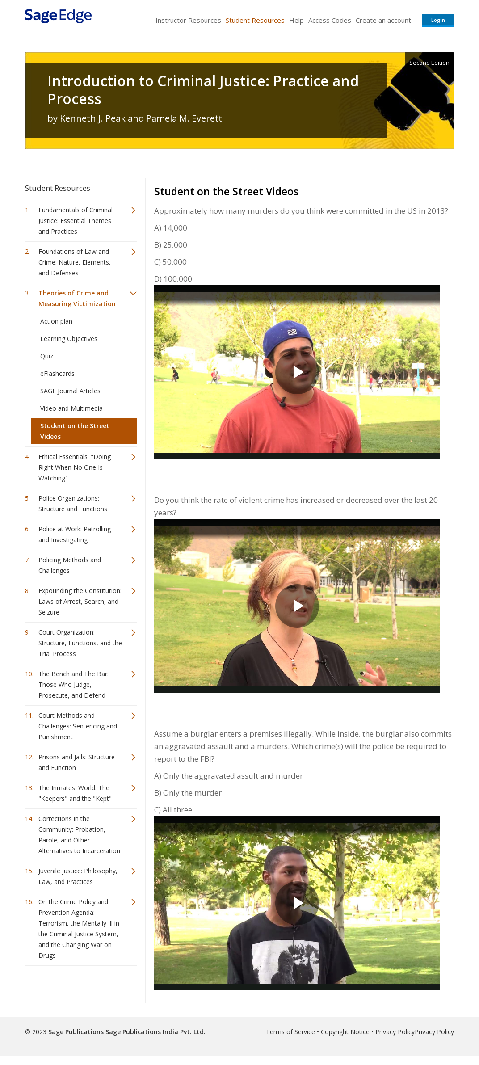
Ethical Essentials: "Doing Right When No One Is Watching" (74, 467)
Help (296, 20)
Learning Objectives (68, 338)
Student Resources (255, 20)
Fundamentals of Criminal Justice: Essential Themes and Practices (75, 221)
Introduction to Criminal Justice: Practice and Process (203, 90)
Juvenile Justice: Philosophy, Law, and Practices (78, 876)
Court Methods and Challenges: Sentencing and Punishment (77, 726)
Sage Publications (76, 1031)
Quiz (46, 356)
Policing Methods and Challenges (69, 565)
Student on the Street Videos (74, 431)
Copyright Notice (345, 1031)
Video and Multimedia (71, 408)
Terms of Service (290, 1031)
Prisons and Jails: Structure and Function (76, 762)
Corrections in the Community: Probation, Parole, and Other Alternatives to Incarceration (79, 834)
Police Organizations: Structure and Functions (72, 503)
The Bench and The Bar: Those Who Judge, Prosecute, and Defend (73, 684)
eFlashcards (57, 373)
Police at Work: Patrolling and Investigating (74, 534)
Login (438, 20)
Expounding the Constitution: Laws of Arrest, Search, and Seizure (80, 601)
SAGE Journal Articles (70, 391)
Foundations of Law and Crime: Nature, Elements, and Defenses (74, 262)
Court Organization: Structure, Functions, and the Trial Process (80, 643)
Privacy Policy (395, 1031)
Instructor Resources (188, 20)
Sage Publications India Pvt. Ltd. (155, 1031)
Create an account (383, 20)
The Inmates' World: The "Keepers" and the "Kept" (75, 793)
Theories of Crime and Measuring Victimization (77, 298)
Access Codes (329, 20)
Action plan (56, 321)
